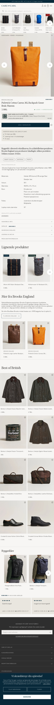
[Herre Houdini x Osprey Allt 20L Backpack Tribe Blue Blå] (39, 19)
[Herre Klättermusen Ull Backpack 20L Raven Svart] (17, 19)
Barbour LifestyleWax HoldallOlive (11, 494)
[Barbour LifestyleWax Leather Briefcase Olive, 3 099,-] (40, 478)
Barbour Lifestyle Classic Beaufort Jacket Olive (13, 409)
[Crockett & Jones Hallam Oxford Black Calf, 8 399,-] (13, 520)
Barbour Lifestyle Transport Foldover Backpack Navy (38, 586)
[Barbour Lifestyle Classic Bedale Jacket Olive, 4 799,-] (40, 393)
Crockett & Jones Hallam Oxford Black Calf (12, 536)
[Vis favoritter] (45, 6)
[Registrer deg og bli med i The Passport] (27, 116)
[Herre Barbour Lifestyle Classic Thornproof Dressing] (13, 432)
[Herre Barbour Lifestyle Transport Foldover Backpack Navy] (40, 569)
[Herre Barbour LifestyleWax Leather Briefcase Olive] (40, 474)
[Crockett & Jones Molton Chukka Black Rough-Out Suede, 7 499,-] (40, 520)
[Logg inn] (42, 6)
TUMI (24, 28)
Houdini (37, 28)
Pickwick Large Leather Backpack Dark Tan (14, 354)
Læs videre (46, 683)
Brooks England (7, 99)
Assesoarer (5, 35)
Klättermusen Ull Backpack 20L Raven (37, 285)
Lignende (15, 247)
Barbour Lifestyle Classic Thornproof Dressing (12, 451)
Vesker (12, 35)
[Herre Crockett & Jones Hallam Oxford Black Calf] (13, 517)
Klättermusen (16, 28)
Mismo (3, 28)
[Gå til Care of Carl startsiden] (9, 6)
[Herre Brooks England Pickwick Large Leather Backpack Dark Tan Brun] (14, 335)
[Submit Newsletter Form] (50, 632)
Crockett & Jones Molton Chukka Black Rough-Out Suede (40, 536)
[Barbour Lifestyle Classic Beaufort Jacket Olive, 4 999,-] (13, 393)
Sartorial (20, 159)
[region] (27, 606)
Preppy (29, 159)
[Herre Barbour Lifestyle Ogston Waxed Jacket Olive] (40, 432)
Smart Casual (9, 159)
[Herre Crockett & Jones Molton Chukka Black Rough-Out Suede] (40, 517)
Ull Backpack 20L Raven (16, 30)
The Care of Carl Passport (27, 1)
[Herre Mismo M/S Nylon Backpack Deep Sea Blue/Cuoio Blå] (5, 19)
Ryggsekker (19, 35)
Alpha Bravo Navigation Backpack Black (26, 30)
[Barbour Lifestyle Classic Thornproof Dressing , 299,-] (13, 435)
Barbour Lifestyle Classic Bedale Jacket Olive (40, 409)
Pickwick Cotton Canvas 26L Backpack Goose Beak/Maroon (37, 354)
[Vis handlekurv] (48, 6)
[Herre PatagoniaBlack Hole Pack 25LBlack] (15, 569)
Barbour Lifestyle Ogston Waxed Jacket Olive (40, 451)
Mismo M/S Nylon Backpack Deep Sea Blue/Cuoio (14, 285)
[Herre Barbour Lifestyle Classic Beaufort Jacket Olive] (13, 389)
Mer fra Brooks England (18, 296)
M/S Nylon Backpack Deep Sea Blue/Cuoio (5, 30)
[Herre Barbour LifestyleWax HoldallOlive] (13, 474)
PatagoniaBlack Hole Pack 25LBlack (13, 586)
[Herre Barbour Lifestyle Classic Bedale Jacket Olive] (40, 389)
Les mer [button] (50, 118)
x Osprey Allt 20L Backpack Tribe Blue (39, 30)
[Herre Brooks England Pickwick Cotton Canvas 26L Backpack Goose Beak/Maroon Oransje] (39, 335)
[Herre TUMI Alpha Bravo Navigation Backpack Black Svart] (28, 19)
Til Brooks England (11, 316)
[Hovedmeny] (51, 6)
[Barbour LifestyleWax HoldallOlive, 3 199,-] (13, 478)
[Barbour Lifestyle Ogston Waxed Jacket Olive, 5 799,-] (40, 435)
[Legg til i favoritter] (23, 256)
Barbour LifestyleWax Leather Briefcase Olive (40, 494)
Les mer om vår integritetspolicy (27, 636)
